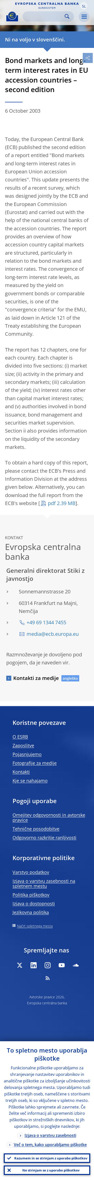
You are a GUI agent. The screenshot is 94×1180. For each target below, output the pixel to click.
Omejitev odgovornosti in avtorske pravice (49, 817)
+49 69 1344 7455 (46, 622)
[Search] (44, 16)
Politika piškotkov (31, 895)
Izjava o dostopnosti (34, 903)
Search (67, 16)
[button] (83, 6)
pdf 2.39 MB (61, 503)
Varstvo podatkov (31, 872)
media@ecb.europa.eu (53, 634)
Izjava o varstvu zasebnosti (50, 1135)
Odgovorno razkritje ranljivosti (44, 838)
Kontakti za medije (36, 678)
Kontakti (21, 772)
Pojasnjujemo (27, 754)
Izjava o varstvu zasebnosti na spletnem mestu (44, 883)
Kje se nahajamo (30, 781)
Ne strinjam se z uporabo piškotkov (50, 1170)
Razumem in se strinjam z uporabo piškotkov (50, 1158)
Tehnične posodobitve (36, 829)
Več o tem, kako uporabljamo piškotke (50, 1144)
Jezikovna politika (31, 912)
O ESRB (20, 737)
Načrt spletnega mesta (35, 926)
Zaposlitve (23, 745)
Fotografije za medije (35, 763)
